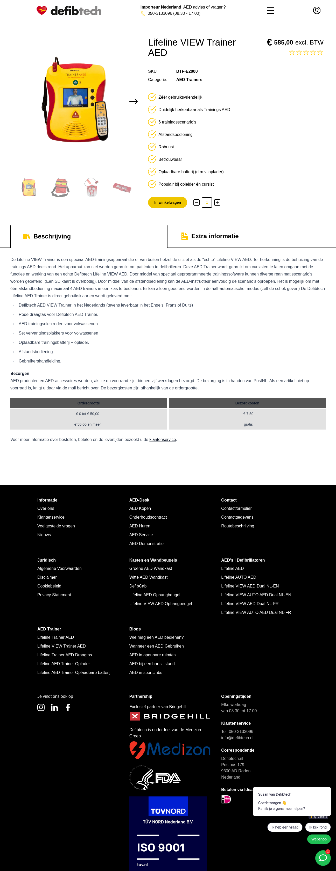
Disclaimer (47, 577)
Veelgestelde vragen (56, 526)
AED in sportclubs (145, 672)
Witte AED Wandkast (148, 577)
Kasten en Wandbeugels (153, 560)
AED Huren (139, 526)
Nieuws (44, 535)
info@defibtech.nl (237, 738)
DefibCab (138, 586)
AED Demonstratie (146, 543)
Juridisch (46, 560)
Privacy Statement (54, 595)
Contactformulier (236, 508)
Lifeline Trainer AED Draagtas (64, 655)
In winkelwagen (167, 202)
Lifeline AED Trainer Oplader (63, 664)
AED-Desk (139, 500)
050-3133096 (159, 13)
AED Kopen (140, 508)
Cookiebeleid (49, 586)
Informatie (47, 500)
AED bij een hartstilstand (152, 664)
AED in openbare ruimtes (152, 655)
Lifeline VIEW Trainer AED (61, 646)
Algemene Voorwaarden (59, 568)
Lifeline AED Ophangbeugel (154, 595)
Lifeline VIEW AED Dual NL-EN (250, 586)
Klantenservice (51, 517)
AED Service (141, 535)
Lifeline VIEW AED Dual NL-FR (249, 603)
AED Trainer (49, 629)
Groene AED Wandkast (150, 568)
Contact (229, 500)
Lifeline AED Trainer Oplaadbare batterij (73, 672)
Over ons (45, 508)
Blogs (135, 629)
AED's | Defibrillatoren (243, 560)
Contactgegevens (237, 517)
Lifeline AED (232, 568)
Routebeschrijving (237, 526)
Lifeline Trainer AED (55, 637)
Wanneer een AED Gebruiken (156, 646)
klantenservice (162, 439)
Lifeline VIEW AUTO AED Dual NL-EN (256, 595)
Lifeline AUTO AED (238, 577)
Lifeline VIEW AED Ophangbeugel (160, 603)
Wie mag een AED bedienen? (156, 637)
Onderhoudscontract (148, 517)
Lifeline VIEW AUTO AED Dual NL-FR (256, 612)
